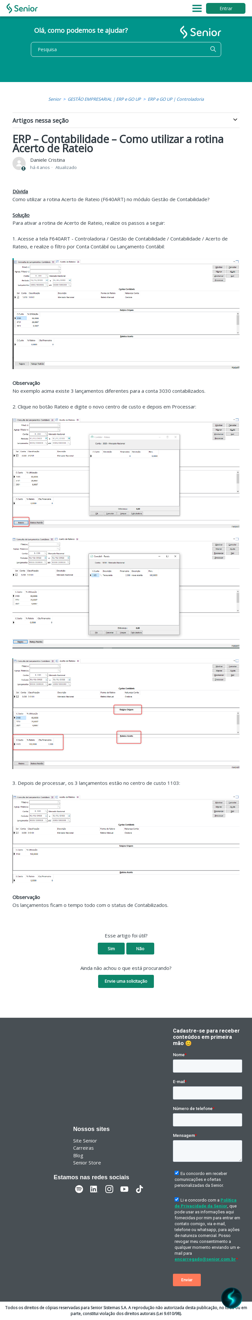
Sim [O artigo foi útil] (111, 949)
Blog (78, 1155)
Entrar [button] (226, 8)
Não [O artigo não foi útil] (140, 949)
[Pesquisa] (126, 49)
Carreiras (83, 1147)
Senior (54, 99)
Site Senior (85, 1140)
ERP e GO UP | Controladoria (176, 99)
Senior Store (87, 1162)
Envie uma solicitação (126, 981)
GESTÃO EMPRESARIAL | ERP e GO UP (104, 99)
